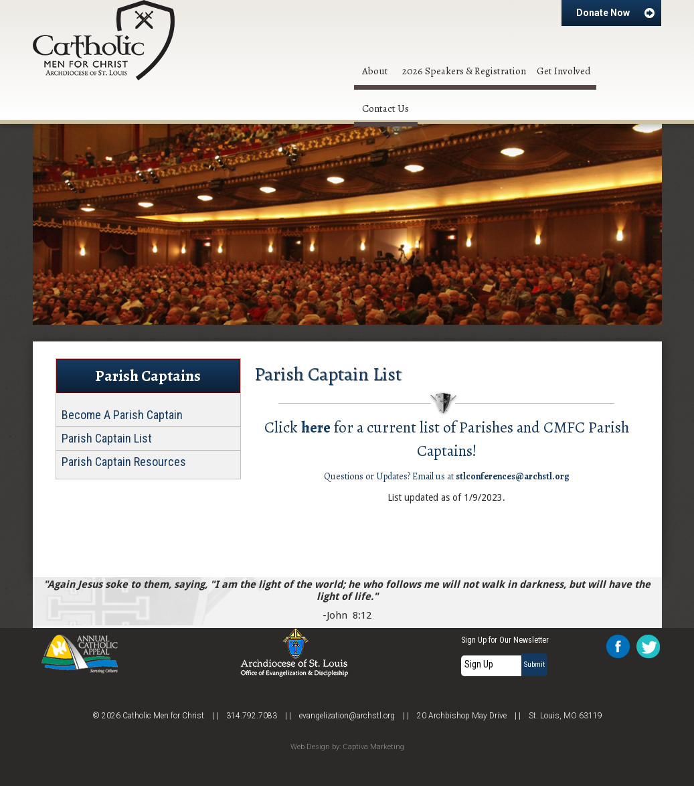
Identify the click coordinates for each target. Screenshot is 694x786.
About (375, 71)
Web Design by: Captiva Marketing (347, 746)
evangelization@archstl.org (347, 715)
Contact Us (385, 108)
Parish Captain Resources (124, 462)
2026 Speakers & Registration (464, 71)
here (316, 427)
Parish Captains (148, 376)
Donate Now (615, 12)
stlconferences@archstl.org (513, 476)
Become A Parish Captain (122, 415)
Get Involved (564, 71)
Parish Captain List (107, 439)
